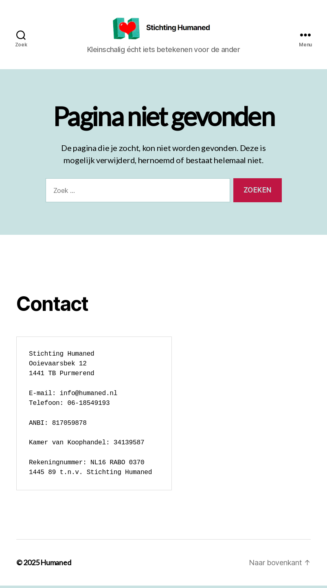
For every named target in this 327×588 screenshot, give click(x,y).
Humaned (55, 564)
